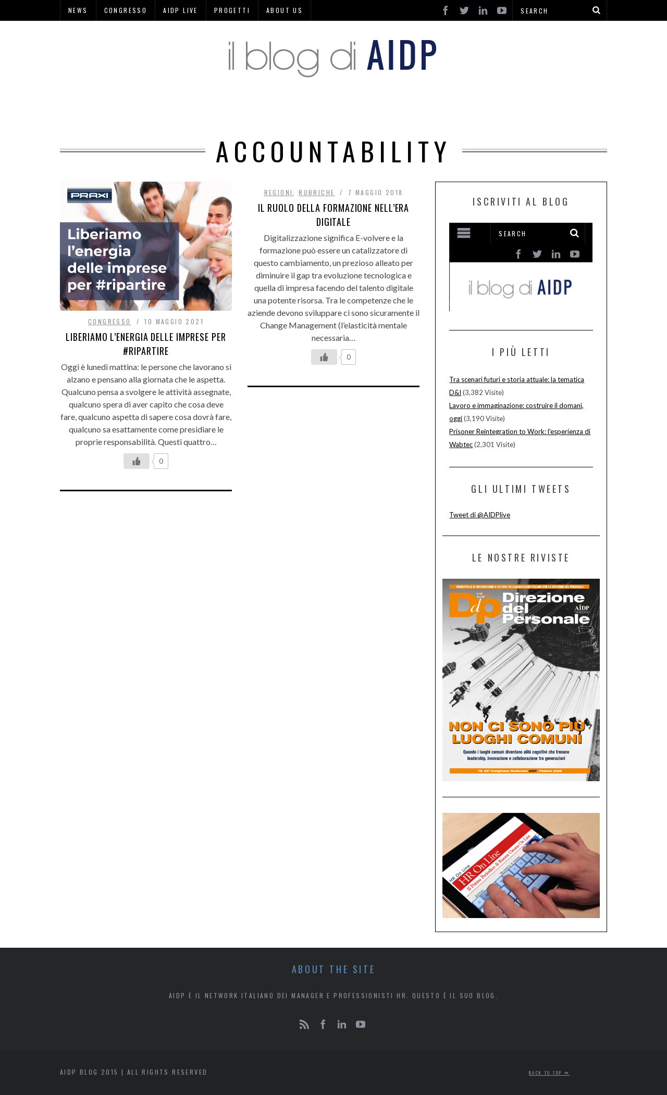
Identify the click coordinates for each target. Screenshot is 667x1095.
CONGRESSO (109, 321)
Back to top (549, 1072)
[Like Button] (136, 461)
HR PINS (270, 109)
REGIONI (388, 109)
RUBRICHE (329, 109)
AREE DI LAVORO (461, 109)
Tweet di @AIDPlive (479, 515)
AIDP (223, 109)
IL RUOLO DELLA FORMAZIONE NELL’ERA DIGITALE (334, 214)
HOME (182, 109)
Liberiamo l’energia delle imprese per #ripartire (146, 344)
